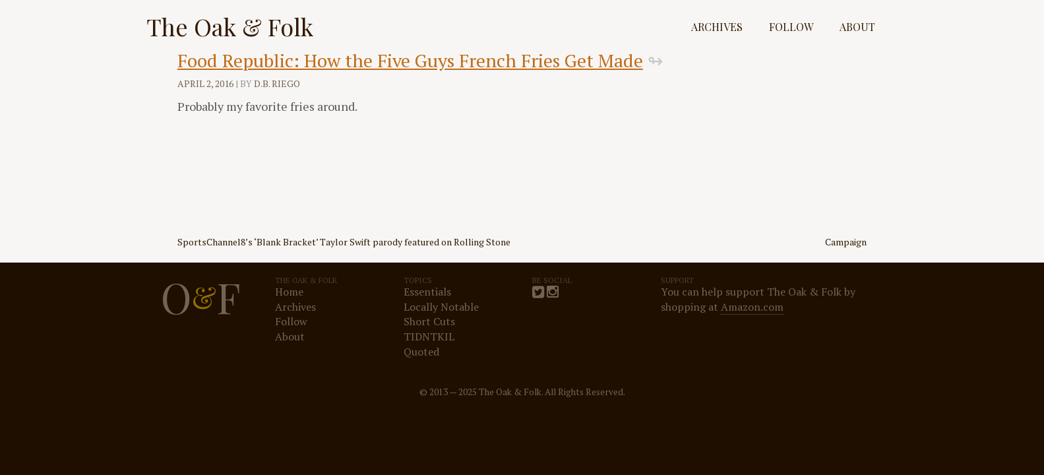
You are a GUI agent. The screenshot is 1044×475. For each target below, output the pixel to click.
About (857, 27)
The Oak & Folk (229, 26)
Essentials (427, 291)
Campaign (846, 242)
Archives (717, 27)
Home (289, 291)
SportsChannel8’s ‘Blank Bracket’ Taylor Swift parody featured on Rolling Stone (343, 242)
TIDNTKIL (429, 336)
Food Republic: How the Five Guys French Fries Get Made (410, 60)
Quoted (421, 351)
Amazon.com (752, 307)
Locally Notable (441, 307)
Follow (791, 27)
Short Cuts (429, 321)
